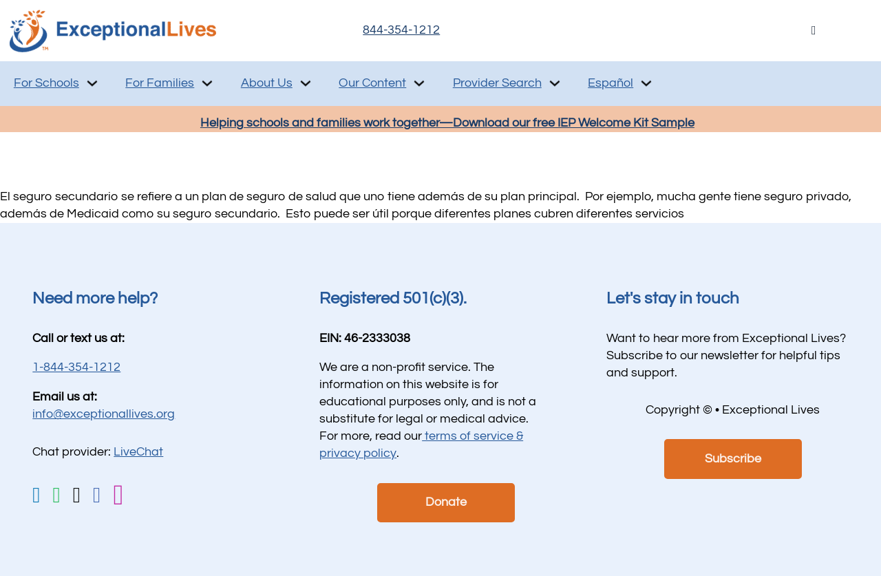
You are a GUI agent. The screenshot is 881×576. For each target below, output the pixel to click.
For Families (159, 82)
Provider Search (497, 82)
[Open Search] (814, 31)
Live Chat (685, 29)
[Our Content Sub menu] (419, 83)
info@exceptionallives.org (103, 413)
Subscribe (733, 458)
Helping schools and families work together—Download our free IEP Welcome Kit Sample (447, 122)
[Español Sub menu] (646, 83)
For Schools (46, 82)
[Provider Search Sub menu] (555, 83)
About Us (267, 82)
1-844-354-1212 (76, 367)
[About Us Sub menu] (305, 83)
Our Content (372, 82)
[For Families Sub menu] (207, 83)
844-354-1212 (401, 29)
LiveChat (138, 451)
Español (610, 82)
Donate (446, 502)
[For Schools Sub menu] (92, 83)
